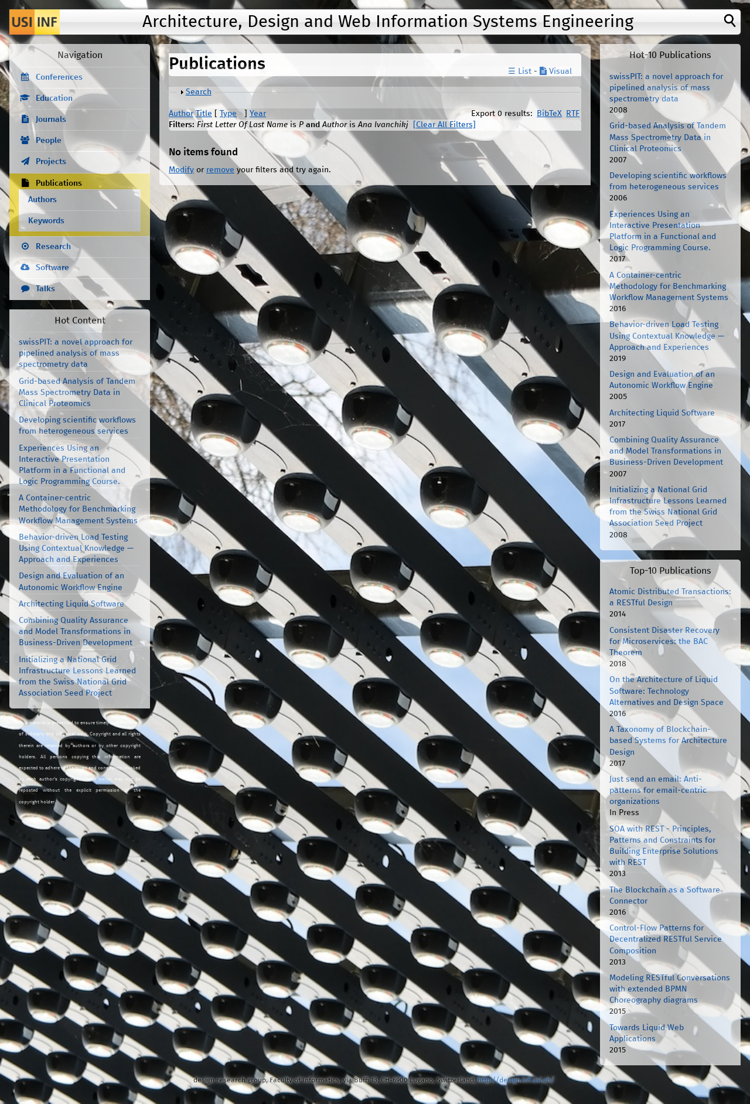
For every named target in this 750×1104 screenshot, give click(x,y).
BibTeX (549, 114)
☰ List (519, 71)
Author (181, 114)
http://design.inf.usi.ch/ (516, 1080)
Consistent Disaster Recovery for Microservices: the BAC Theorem (664, 641)
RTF (572, 114)
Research (53, 247)
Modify (181, 170)
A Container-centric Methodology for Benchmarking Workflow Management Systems (78, 509)
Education (54, 98)
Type (228, 114)
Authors (42, 200)
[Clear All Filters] (444, 125)
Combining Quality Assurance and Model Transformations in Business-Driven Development (75, 631)
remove (220, 170)
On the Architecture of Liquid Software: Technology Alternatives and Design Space (666, 691)
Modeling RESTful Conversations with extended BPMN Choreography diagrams (669, 989)
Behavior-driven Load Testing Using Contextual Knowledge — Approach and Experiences (76, 548)
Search (199, 92)
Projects (51, 162)
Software (52, 268)
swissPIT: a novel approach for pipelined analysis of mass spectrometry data (75, 353)
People (49, 141)
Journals (51, 119)
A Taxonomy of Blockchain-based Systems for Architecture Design (668, 740)
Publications (59, 183)
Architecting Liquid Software (71, 604)
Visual (556, 71)
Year (258, 114)
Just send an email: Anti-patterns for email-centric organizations (658, 790)
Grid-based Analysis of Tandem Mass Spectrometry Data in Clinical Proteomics (77, 392)
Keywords (46, 221)
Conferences (59, 77)
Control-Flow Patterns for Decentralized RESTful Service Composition (665, 939)
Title (204, 114)
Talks (45, 289)
